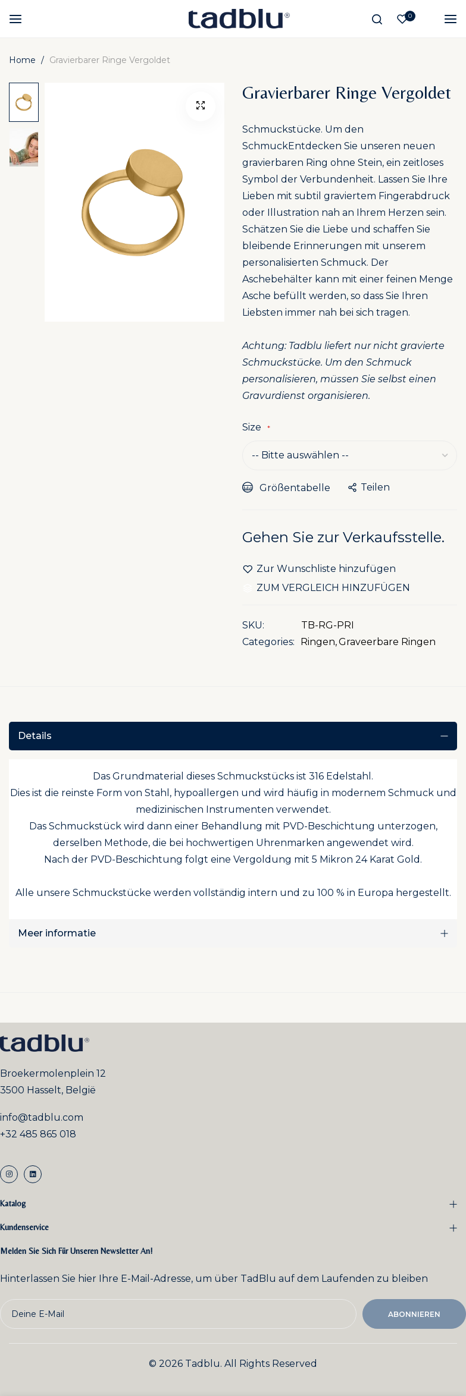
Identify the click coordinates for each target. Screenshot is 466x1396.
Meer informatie (57, 933)
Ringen (318, 641)
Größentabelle (286, 487)
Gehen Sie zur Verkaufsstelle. (343, 537)
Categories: (268, 641)
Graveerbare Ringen (387, 641)
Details (35, 735)
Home (22, 60)
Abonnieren (414, 1314)
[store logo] (239, 19)
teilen (369, 487)
